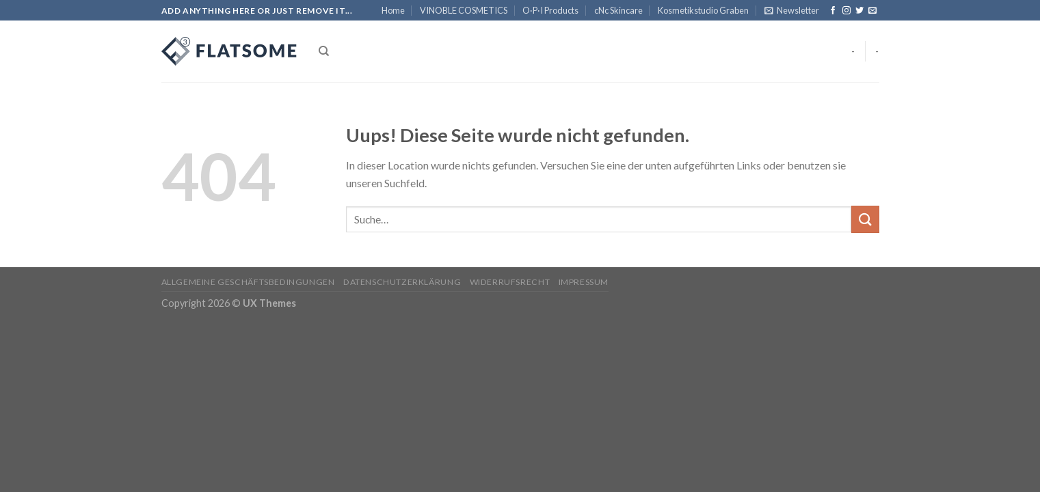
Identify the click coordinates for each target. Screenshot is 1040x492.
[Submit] (865, 219)
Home (393, 10)
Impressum (584, 282)
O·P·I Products (550, 10)
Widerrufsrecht (510, 282)
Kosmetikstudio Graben (703, 10)
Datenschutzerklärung (402, 282)
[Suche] (324, 51)
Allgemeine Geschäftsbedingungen (248, 282)
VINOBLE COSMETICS (463, 10)
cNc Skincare (618, 10)
